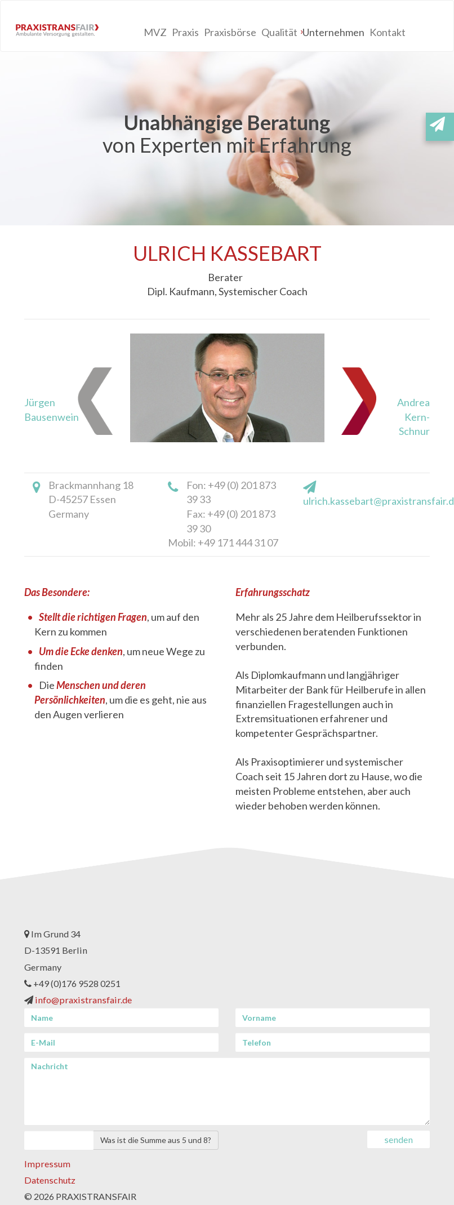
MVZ (155, 32)
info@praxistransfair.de (83, 999)
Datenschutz (49, 1180)
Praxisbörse (230, 32)
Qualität (279, 32)
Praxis (185, 32)
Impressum (47, 1163)
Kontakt (388, 32)
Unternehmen (333, 32)
